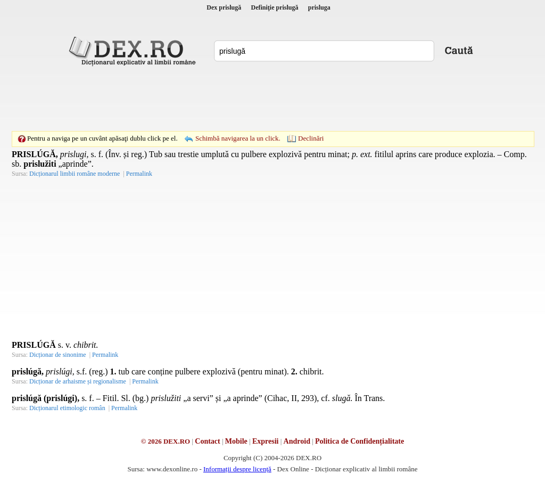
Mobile (236, 441)
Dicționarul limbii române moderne (74, 173)
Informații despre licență (237, 469)
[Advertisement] (272, 98)
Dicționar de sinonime (57, 354)
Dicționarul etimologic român (67, 408)
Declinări (311, 138)
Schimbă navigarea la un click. (237, 138)
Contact (207, 441)
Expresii (265, 441)
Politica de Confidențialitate (359, 441)
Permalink (139, 173)
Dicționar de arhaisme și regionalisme (77, 381)
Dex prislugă (224, 7)
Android (297, 441)
